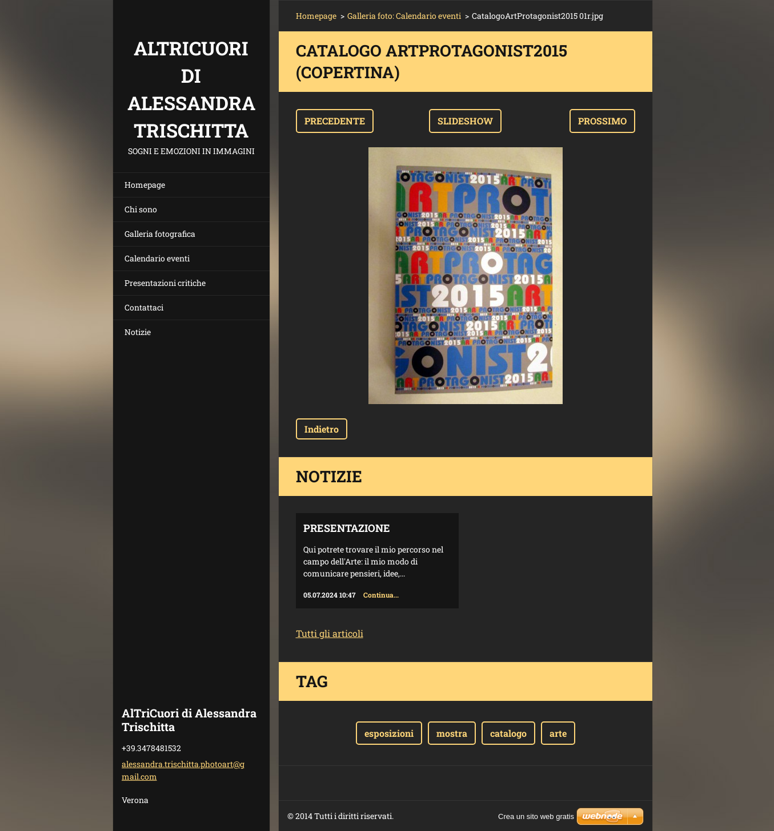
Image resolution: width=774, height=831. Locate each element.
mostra (451, 733)
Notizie (138, 331)
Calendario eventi (157, 258)
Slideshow (465, 121)
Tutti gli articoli (329, 633)
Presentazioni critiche (165, 282)
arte (558, 733)
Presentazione (346, 528)
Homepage (145, 184)
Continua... (381, 594)
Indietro (321, 429)
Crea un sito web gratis (536, 816)
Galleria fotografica (160, 233)
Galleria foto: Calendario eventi (404, 15)
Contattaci (144, 307)
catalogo (508, 733)
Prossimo (602, 121)
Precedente (334, 121)
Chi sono (141, 209)
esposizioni (389, 733)
